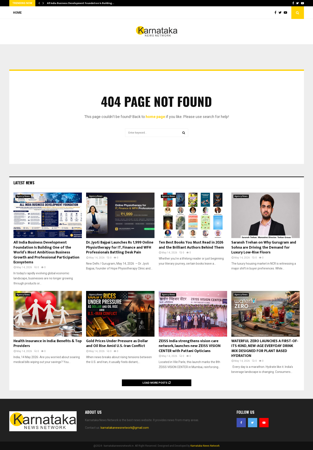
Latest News (23, 182)
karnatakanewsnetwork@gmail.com (125, 427)
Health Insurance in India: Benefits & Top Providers (47, 343)
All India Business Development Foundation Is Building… (80, 3)
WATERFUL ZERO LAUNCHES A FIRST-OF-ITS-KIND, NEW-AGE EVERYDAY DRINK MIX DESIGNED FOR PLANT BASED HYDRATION (264, 348)
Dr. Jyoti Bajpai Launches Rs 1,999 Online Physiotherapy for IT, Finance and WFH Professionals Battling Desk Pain (119, 247)
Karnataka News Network (205, 445)
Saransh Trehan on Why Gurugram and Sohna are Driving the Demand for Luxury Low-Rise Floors (263, 247)
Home (17, 12)
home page (155, 116)
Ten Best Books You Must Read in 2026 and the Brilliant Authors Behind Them (191, 244)
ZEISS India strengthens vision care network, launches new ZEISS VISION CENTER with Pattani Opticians (190, 346)
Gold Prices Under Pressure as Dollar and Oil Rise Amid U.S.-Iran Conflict (117, 343)
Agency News (23, 196)
